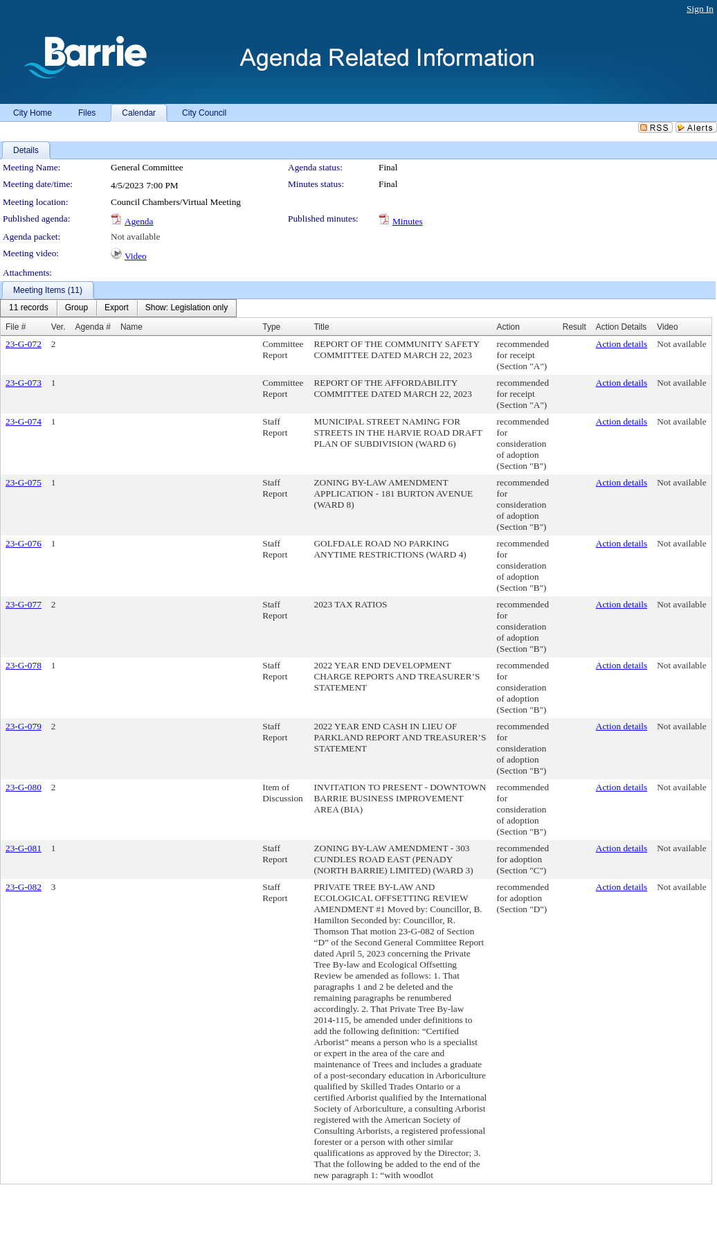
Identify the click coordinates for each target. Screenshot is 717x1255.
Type (271, 327)
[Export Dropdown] (116, 308)
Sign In (700, 8)
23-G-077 (24, 604)
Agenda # (93, 327)
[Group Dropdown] (76, 308)
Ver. (58, 327)
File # (16, 327)
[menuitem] (29, 308)
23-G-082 (24, 887)
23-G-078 (24, 665)
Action (508, 327)
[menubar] (118, 308)
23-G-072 (24, 344)
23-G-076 (24, 543)
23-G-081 (24, 848)
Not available (135, 236)
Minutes (407, 221)
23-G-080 (24, 787)
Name (131, 327)
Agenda (139, 221)
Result (574, 327)
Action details (621, 344)
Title (321, 327)
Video (136, 256)
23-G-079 (24, 726)
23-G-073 (24, 382)
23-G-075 (24, 482)
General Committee (147, 167)
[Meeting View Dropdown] (186, 308)
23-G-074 (24, 421)
